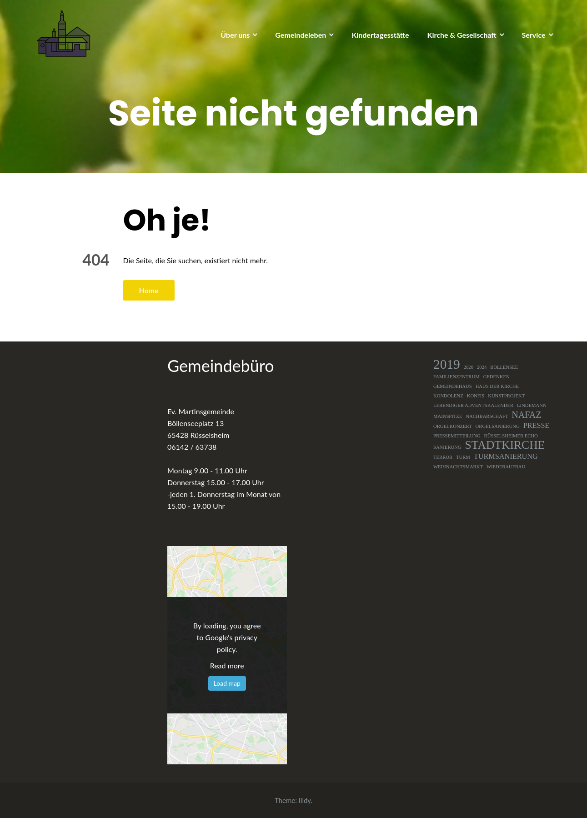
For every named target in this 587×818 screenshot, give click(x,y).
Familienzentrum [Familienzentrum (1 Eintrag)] (456, 376)
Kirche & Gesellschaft (462, 34)
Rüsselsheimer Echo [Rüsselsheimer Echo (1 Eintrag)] (511, 435)
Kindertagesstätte (380, 34)
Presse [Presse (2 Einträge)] (536, 426)
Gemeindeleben (300, 34)
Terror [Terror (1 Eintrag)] (442, 457)
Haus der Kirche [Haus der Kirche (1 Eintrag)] (497, 386)
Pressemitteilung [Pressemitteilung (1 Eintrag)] (457, 435)
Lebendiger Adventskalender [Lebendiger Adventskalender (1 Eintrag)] (473, 405)
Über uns (235, 34)
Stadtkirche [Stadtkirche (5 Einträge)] (505, 445)
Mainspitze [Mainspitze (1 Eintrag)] (447, 416)
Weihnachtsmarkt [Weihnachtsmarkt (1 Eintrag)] (458, 466)
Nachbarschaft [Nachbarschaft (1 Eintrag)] (487, 416)
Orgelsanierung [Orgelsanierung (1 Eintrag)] (498, 426)
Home (149, 290)
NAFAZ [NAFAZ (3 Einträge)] (526, 414)
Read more (227, 665)
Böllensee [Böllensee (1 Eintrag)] (504, 367)
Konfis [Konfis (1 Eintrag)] (476, 395)
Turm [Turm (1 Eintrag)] (463, 457)
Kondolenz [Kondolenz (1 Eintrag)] (448, 395)
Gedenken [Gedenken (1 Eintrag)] (496, 376)
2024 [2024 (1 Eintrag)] (482, 367)
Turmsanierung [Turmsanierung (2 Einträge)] (506, 456)
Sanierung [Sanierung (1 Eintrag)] (447, 447)
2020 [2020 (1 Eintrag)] (468, 367)
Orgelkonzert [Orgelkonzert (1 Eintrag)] (452, 426)
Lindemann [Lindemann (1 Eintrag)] (532, 405)
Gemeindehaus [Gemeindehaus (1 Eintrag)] (452, 386)
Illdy (305, 800)
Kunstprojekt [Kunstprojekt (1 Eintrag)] (506, 395)
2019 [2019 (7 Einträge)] (446, 364)
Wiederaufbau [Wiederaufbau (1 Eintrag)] (506, 466)
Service (534, 34)
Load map (227, 683)
